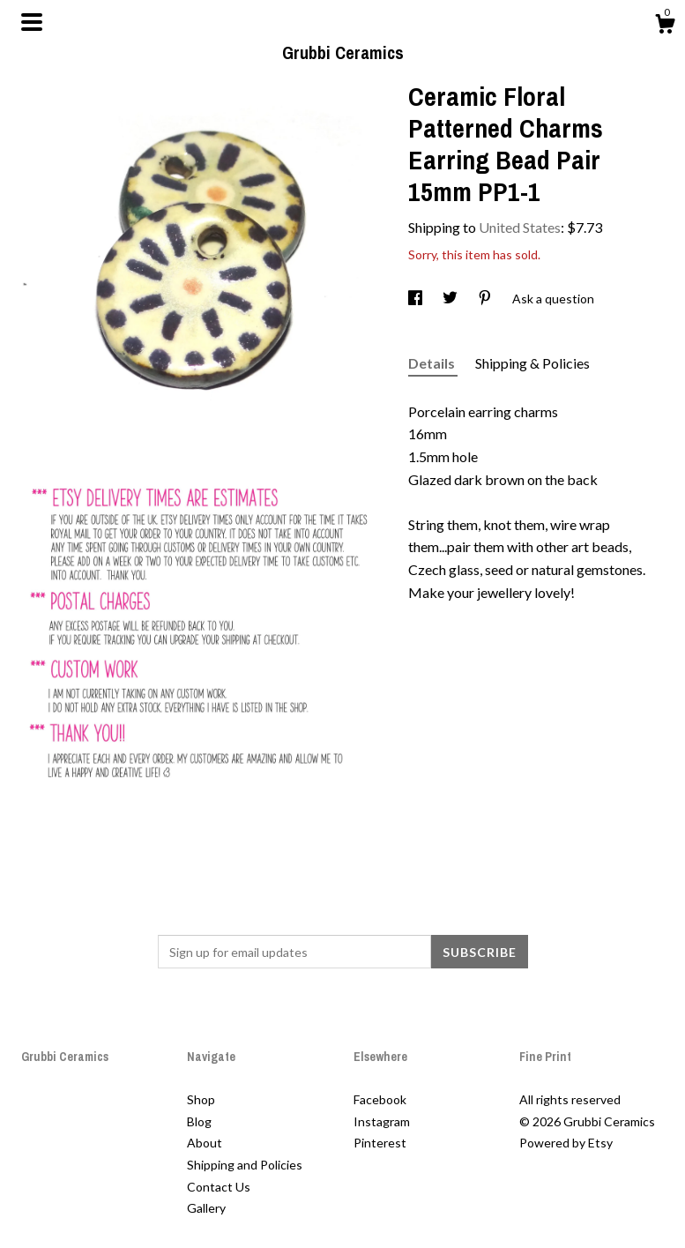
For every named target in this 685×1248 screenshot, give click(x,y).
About (204, 1142)
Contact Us (218, 1186)
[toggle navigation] (31, 22)
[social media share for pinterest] (486, 298)
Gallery (206, 1207)
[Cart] (664, 26)
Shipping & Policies (532, 363)
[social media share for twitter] (451, 298)
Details (433, 363)
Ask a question (553, 298)
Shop (201, 1099)
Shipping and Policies (244, 1164)
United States (520, 227)
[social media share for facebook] (416, 298)
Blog (199, 1121)
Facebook (380, 1099)
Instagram (382, 1121)
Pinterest (380, 1142)
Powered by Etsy (566, 1142)
